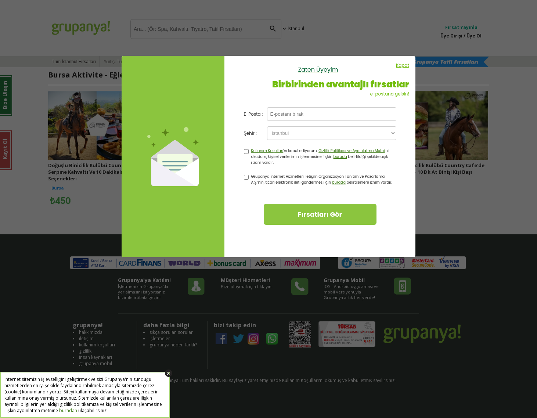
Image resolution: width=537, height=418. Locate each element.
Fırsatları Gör (320, 214)
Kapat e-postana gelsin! (318, 79)
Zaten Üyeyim (318, 69)
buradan (68, 410)
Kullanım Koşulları (267, 151)
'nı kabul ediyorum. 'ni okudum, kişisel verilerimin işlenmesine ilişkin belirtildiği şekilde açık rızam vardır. (320, 156)
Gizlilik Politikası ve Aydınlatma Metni (351, 151)
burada (340, 156)
